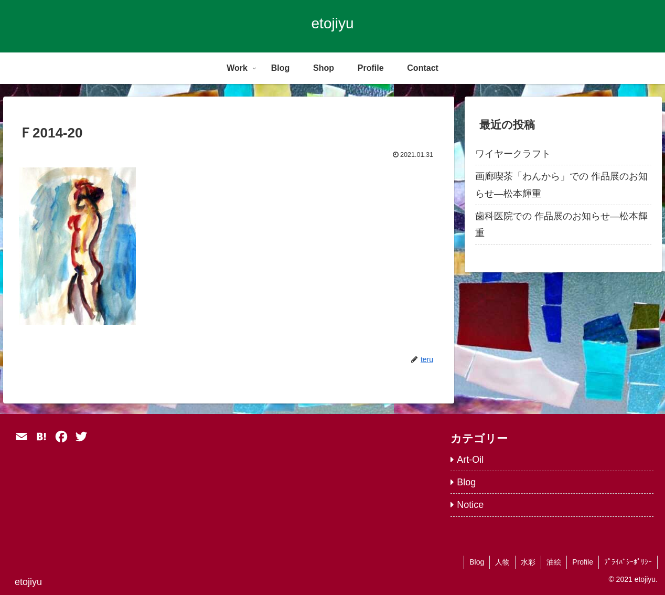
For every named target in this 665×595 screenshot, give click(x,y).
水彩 (528, 562)
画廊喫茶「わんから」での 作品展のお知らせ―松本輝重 (561, 184)
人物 (502, 562)
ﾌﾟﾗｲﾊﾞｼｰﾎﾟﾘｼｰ (628, 562)
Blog (476, 562)
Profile (582, 562)
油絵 (553, 562)
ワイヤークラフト (513, 153)
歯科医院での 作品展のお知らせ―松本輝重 (561, 224)
